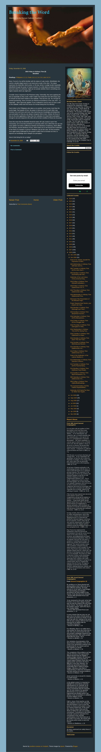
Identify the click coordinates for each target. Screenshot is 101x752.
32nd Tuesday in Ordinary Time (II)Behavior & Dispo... (79, 334)
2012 (70, 236)
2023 (70, 206)
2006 (70, 252)
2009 (70, 244)
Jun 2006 (74, 406)
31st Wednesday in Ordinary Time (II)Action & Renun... (80, 360)
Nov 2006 (74, 257)
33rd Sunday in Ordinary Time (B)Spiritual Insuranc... (79, 312)
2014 (70, 231)
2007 (70, 250)
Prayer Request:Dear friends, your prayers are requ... (80, 304)
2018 (70, 220)
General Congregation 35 (79, 581)
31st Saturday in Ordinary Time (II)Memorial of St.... (79, 347)
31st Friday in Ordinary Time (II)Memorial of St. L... (79, 352)
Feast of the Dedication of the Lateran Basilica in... (79, 356)
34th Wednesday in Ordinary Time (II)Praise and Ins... (80, 265)
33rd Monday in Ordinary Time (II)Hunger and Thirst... (79, 308)
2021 (70, 212)
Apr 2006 (74, 411)
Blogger (75, 746)
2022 (70, 209)
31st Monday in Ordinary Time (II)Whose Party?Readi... (79, 369)
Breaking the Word (29, 12)
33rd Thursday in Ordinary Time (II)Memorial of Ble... (80, 291)
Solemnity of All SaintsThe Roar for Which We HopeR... (80, 391)
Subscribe (79, 185)
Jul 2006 (73, 403)
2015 (70, 228)
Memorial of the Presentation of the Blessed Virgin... (79, 299)
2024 (70, 204)
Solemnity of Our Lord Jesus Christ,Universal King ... (79, 278)
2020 (70, 215)
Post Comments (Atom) (25, 204)
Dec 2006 (74, 255)
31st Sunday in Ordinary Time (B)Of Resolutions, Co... (79, 373)
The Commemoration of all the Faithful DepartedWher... (79, 386)
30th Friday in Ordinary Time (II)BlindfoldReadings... (79, 382)
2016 (70, 225)
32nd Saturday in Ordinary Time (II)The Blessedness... (80, 317)
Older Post (57, 200)
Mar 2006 (74, 414)
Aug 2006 (74, 400)
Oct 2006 (74, 395)
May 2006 (74, 408)
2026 (70, 198)
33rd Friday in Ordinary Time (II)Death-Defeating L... (79, 282)
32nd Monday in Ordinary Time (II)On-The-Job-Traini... (79, 339)
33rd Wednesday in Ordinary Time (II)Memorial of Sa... (80, 295)
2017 (70, 223)
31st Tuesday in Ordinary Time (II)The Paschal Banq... (79, 365)
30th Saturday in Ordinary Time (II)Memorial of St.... (79, 378)
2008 (70, 247)
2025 (70, 201)
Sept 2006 (74, 398)
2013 (70, 233)
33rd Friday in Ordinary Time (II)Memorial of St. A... (79, 286)
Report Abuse (72, 419)
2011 (70, 239)
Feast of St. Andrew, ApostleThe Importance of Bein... (80, 260)
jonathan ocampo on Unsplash (39, 746)
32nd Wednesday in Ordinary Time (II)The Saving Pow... (79, 330)
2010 (70, 241)
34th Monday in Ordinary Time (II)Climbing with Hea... (79, 273)
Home (36, 200)
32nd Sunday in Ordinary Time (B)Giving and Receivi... (79, 343)
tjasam (62, 746)
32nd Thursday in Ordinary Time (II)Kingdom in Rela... (80, 325)
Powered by (79, 191)
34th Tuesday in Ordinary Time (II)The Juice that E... (79, 269)
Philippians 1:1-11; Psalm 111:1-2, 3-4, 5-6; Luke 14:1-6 (33, 77)
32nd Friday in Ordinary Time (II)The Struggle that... (79, 321)
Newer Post (14, 200)
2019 (70, 217)
